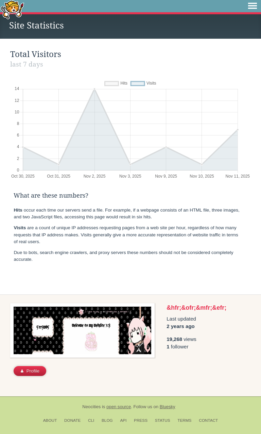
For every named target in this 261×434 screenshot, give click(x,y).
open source (118, 406)
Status (162, 420)
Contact (208, 420)
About (50, 420)
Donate (72, 420)
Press (140, 420)
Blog (107, 420)
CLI (91, 420)
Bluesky (167, 406)
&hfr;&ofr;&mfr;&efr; (196, 307)
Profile (30, 371)
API (123, 420)
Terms (184, 420)
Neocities (91, 406)
